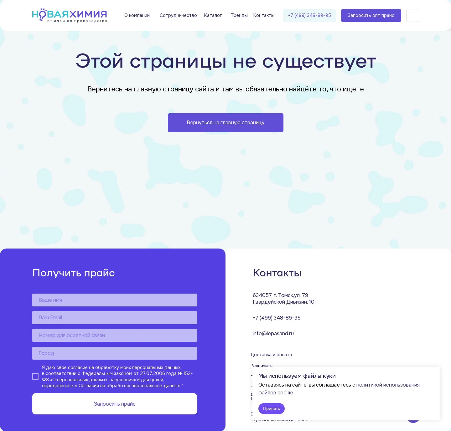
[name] (114, 300)
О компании (137, 15)
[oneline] (114, 353)
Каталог (213, 15)
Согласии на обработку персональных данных (129, 385)
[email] (114, 317)
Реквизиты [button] (262, 366)
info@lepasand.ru (273, 333)
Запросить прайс (115, 404)
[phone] (114, 335)
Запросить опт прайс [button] (371, 15)
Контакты (263, 15)
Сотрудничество (178, 15)
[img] (69, 15)
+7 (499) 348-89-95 (309, 15)
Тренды (239, 15)
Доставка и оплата (271, 354)
